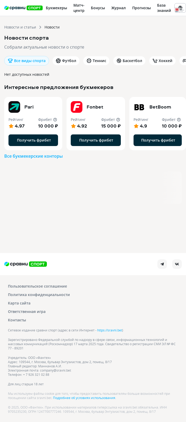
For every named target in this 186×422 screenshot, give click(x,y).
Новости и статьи (20, 27)
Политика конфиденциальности (39, 294)
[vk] (177, 264)
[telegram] (162, 264)
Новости (52, 27)
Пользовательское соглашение (37, 286)
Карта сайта (19, 303)
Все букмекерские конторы (33, 156)
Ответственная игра (27, 311)
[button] (33, 123)
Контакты (17, 319)
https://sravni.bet (109, 330)
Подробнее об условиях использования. (84, 398)
